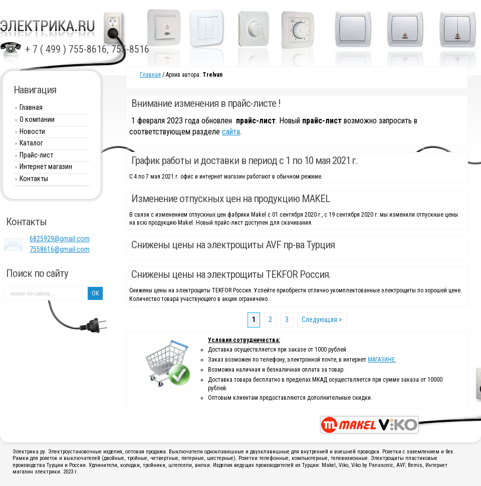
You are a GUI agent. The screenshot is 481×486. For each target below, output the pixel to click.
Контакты (34, 179)
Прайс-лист (36, 155)
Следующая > (322, 319)
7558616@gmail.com (60, 249)
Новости (32, 131)
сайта (231, 131)
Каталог (31, 143)
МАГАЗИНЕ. (382, 359)
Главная (150, 74)
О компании (37, 119)
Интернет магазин (46, 167)
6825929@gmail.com (60, 239)
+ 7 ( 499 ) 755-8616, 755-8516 (87, 49)
